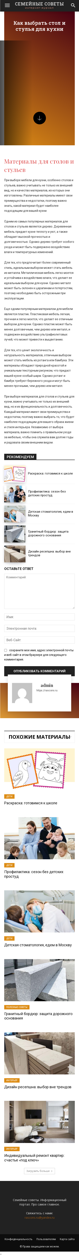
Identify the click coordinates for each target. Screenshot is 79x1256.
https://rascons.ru (47, 690)
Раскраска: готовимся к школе (50, 473)
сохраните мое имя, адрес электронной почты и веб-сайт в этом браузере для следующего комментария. (39, 655)
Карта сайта (67, 1239)
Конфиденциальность (18, 1239)
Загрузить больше (39, 1171)
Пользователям (46, 1239)
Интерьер (11, 1080)
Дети (9, 796)
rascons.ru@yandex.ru (40, 1218)
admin (47, 685)
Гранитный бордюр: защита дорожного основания (48, 533)
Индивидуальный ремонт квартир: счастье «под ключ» (34, 1157)
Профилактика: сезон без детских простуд (47, 493)
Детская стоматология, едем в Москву (38, 945)
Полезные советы (16, 1007)
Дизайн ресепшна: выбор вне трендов (37, 1087)
